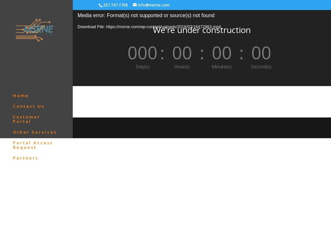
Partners (25, 115)
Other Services (35, 90)
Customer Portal (26, 77)
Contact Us (29, 64)
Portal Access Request (33, 103)
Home (21, 53)
